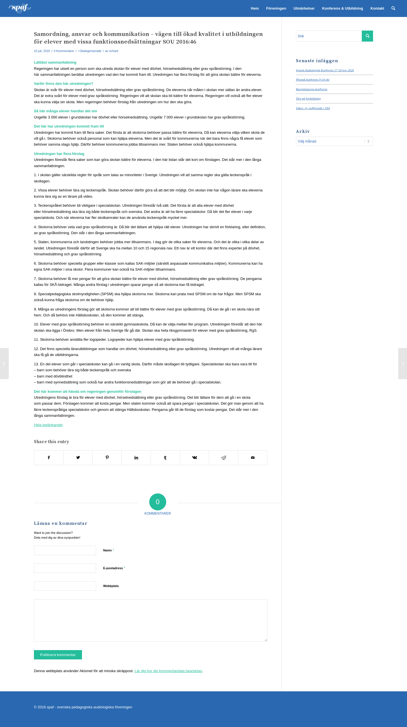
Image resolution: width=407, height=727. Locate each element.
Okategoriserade (90, 51)
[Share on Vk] (194, 457)
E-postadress (114, 568)
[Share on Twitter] (78, 457)
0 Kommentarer (64, 51)
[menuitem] (255, 8)
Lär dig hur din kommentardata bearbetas (168, 671)
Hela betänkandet (48, 425)
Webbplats (111, 586)
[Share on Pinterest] (107, 457)
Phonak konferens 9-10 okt (312, 79)
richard (113, 51)
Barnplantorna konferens (311, 89)
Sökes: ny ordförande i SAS (313, 108)
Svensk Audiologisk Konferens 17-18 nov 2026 (325, 70)
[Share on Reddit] (223, 457)
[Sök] (393, 8)
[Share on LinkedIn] (136, 457)
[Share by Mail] (252, 457)
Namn (108, 550)
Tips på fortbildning (308, 98)
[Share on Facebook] (48, 457)
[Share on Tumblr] (165, 457)
